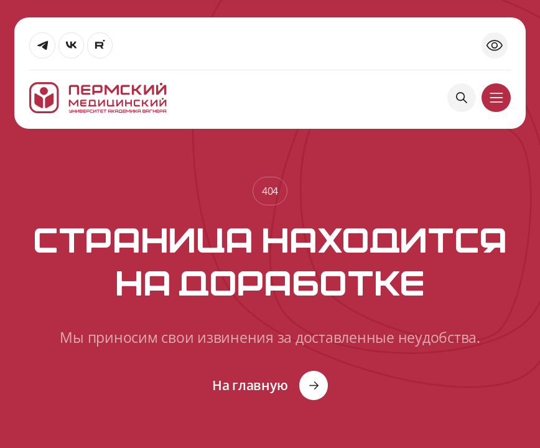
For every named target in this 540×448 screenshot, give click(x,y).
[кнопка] (496, 97)
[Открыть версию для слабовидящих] (495, 45)
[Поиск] (461, 97)
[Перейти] (42, 45)
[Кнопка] (270, 385)
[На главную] (97, 98)
